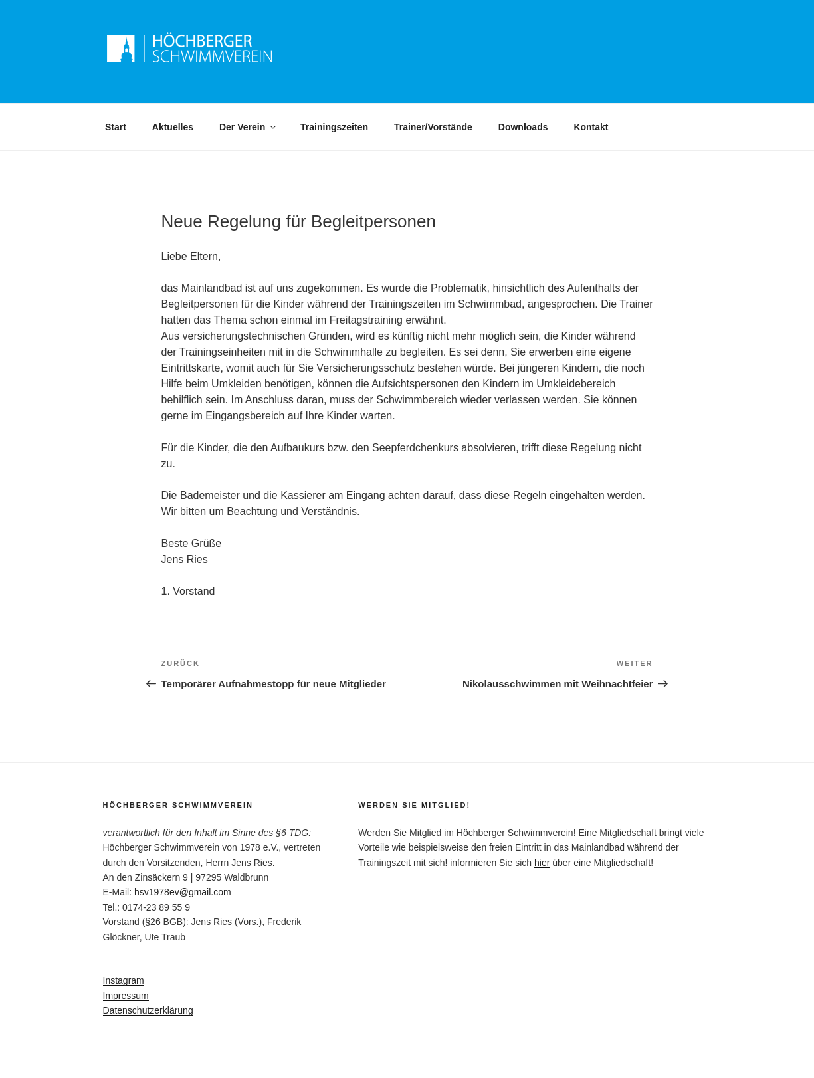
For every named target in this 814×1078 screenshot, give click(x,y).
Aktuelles (172, 127)
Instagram (123, 980)
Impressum (126, 995)
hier (542, 862)
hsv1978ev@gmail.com (182, 892)
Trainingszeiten (334, 127)
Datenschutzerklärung (148, 1010)
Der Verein (248, 127)
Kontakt (590, 127)
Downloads (523, 127)
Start (115, 127)
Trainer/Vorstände (433, 127)
